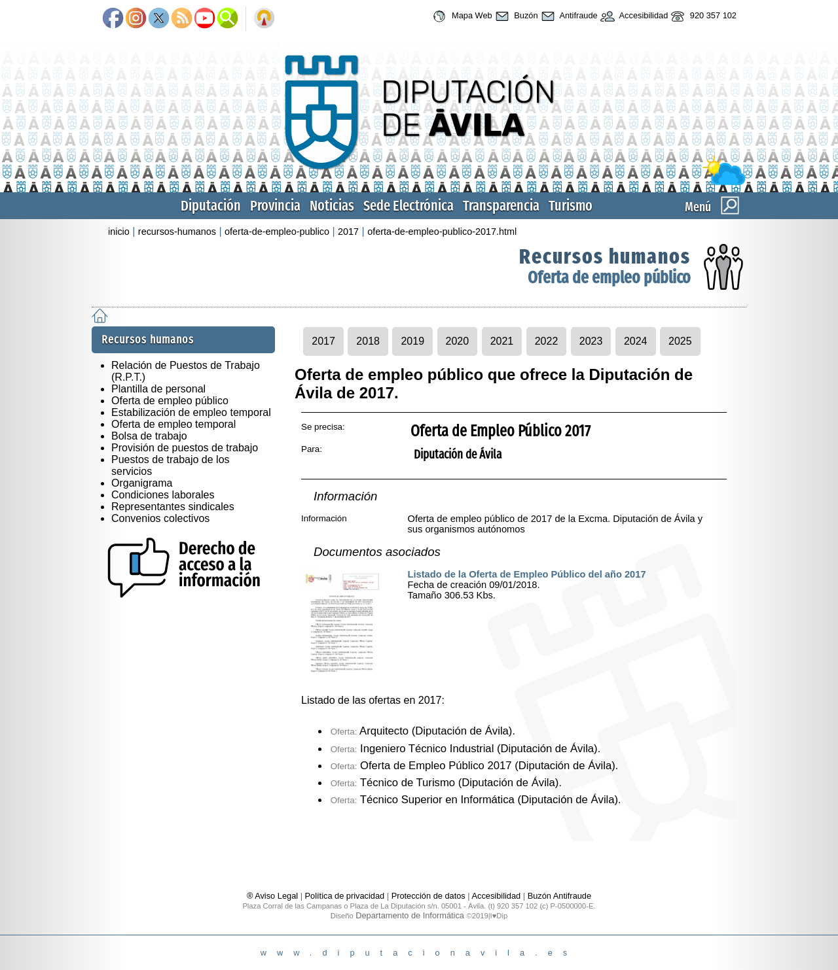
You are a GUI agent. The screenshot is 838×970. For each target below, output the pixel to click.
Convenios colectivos (160, 518)
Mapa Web (460, 16)
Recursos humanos (605, 256)
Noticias (332, 206)
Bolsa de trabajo (149, 436)
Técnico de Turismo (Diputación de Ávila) (445, 782)
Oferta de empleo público (609, 278)
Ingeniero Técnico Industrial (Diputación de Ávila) (464, 748)
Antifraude (568, 16)
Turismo (570, 206)
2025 (680, 341)
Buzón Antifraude (559, 896)
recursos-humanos (177, 231)
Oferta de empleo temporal (173, 424)
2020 (457, 341)
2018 (368, 341)
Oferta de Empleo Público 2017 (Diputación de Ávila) (473, 765)
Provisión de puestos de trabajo (184, 447)
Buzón (515, 16)
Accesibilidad (633, 16)
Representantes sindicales (172, 506)
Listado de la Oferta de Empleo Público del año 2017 (527, 574)
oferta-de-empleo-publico (277, 231)
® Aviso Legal (274, 896)
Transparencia (501, 206)
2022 (546, 341)
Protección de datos (428, 896)
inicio (119, 231)
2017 (348, 231)
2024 (635, 341)
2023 (591, 341)
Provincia (275, 206)
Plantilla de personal (158, 388)
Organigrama (141, 483)
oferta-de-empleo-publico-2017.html (442, 231)
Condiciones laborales (162, 494)
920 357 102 (702, 16)
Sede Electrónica (408, 206)
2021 (502, 341)
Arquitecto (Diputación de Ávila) (422, 731)
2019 (412, 341)
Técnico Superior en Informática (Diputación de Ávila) (474, 799)
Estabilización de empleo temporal (191, 412)
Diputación (211, 206)
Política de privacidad (345, 896)
